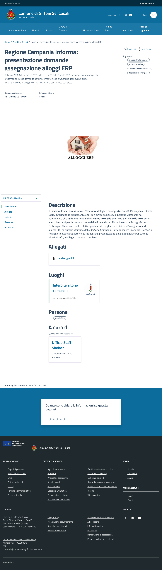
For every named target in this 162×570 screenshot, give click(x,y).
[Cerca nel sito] (153, 15)
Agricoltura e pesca (56, 469)
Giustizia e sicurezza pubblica (100, 469)
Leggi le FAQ (53, 517)
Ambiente (52, 473)
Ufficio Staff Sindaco (61, 345)
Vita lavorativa (94, 495)
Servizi (48, 30)
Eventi (130, 500)
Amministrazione (17, 30)
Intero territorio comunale (65, 288)
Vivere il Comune (63, 28)
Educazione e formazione (59, 499)
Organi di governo (15, 469)
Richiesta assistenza (56, 530)
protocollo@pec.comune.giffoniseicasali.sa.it (22, 549)
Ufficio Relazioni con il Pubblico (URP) (19, 539)
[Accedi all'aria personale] (146, 3)
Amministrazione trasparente (100, 517)
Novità (35, 30)
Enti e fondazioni (15, 482)
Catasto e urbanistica (57, 490)
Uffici (10, 477)
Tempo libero (108, 28)
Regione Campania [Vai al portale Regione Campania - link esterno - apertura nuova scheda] (12, 3)
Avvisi (130, 477)
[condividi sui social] (129, 49)
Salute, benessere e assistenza (101, 482)
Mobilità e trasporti (96, 477)
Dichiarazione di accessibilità (99, 534)
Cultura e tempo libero (57, 495)
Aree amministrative (17, 473)
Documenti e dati (15, 495)
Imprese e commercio (97, 473)
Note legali (92, 530)
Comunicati (132, 473)
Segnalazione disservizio (58, 526)
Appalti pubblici (54, 482)
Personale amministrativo (19, 490)
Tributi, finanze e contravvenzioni (102, 486)
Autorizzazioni (54, 486)
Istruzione (128, 30)
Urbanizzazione (91, 30)
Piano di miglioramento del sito (101, 539)
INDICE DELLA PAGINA (12, 198)
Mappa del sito (9, 562)
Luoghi (130, 495)
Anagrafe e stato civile (58, 477)
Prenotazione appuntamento (60, 521)
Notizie (130, 469)
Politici (10, 486)
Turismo (91, 490)
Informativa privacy (96, 526)
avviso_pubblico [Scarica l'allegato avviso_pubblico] (67, 258)
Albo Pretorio (93, 521)
